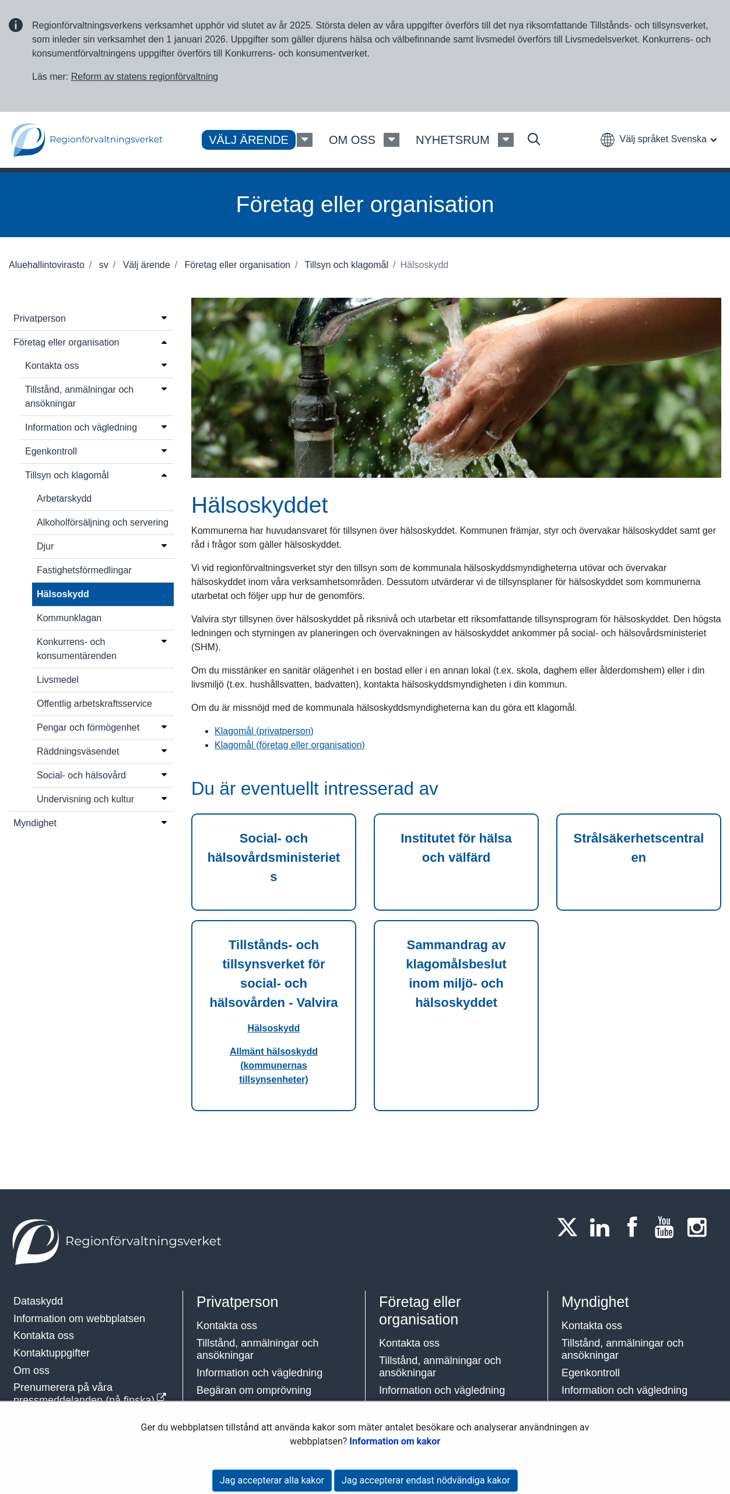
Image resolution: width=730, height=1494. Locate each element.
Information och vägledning (81, 427)
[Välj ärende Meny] (305, 140)
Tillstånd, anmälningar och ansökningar (79, 396)
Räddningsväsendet (78, 751)
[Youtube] (668, 1227)
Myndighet (35, 823)
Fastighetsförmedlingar (84, 570)
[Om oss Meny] (391, 140)
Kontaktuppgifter (51, 1353)
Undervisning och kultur (85, 799)
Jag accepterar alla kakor (272, 1480)
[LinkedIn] (603, 1227)
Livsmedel (58, 680)
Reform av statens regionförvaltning (145, 77)
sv (102, 265)
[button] (658, 139)
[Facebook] (635, 1227)
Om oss (31, 1370)
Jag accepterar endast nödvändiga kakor (426, 1480)
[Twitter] (570, 1227)
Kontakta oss (52, 366)
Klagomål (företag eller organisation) (290, 745)
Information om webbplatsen (79, 1318)
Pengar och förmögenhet (88, 727)
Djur (45, 546)
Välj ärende (145, 265)
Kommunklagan (69, 618)
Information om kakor (394, 1441)
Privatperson (39, 318)
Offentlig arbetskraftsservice (94, 704)
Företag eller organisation (236, 265)
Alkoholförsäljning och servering (103, 522)
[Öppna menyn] (164, 317)
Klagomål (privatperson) (264, 731)
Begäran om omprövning (253, 1390)
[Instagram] (700, 1227)
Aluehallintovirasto (47, 265)
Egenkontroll (51, 451)
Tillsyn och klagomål (345, 265)
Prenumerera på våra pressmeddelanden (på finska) (84, 1394)
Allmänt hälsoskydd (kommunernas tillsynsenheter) (274, 1065)
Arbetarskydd (64, 498)
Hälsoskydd (63, 594)
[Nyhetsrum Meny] (506, 140)
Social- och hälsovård (81, 775)
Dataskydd (38, 1301)
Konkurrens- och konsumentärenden (77, 649)
